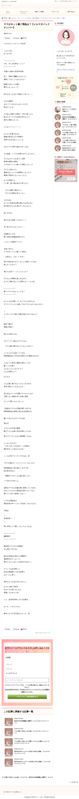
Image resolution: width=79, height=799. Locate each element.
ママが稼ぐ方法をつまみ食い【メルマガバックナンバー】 (14, 776)
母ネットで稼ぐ (7, 5)
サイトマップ (73, 1)
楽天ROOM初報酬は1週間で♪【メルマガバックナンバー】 (41, 776)
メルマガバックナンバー (43, 632)
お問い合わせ (71, 13)
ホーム (57, 1)
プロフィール (55, 13)
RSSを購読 (64, 1)
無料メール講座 (39, 13)
